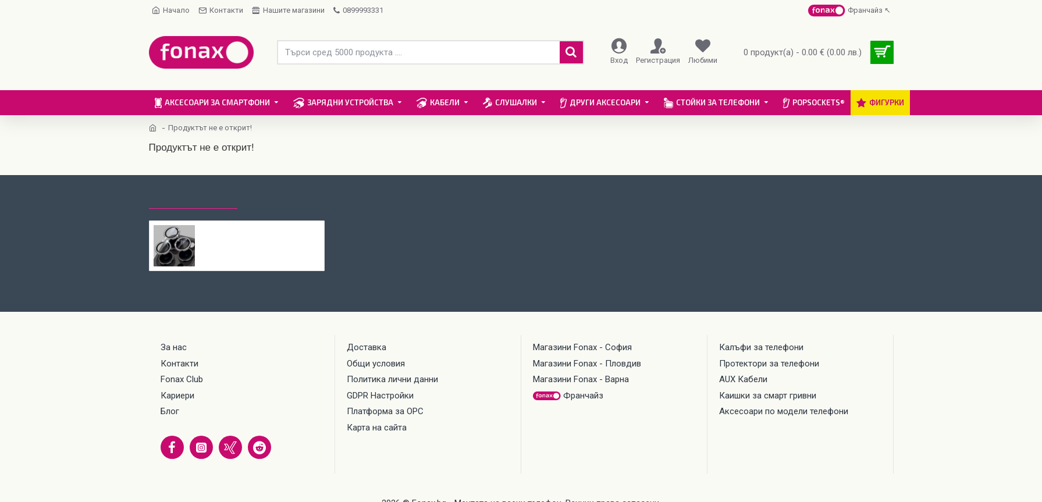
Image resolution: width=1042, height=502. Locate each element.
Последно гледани (193, 198)
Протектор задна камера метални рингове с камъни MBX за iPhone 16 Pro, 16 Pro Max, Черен (260, 229)
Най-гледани (279, 198)
